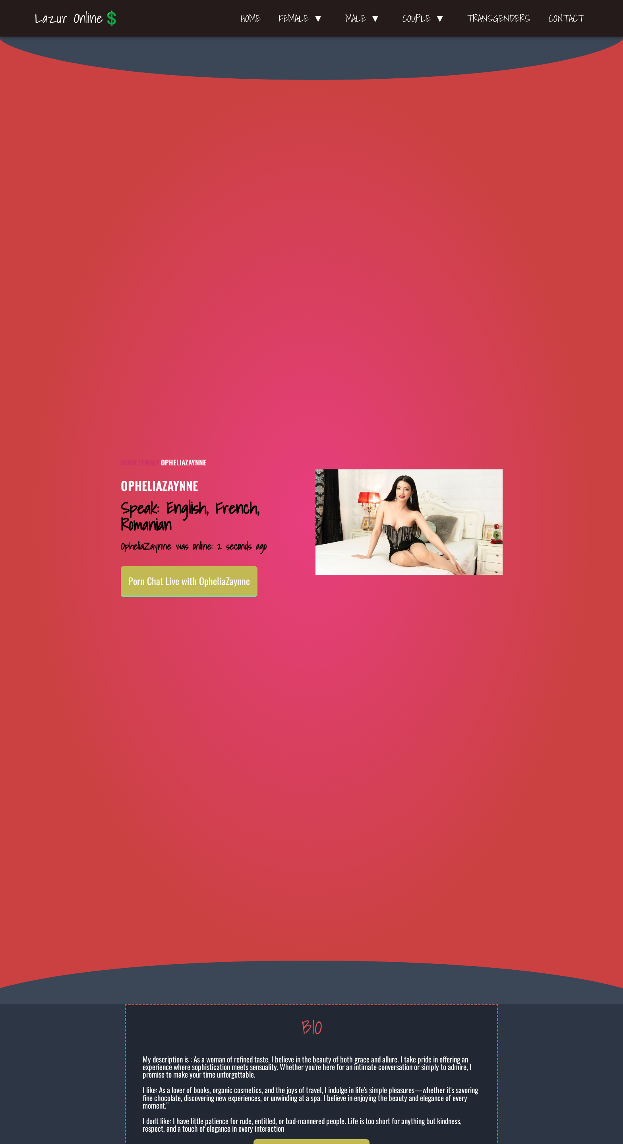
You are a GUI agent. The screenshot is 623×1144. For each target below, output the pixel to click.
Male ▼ (364, 18)
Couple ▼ (425, 18)
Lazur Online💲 (77, 18)
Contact (566, 18)
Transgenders (498, 18)
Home (251, 18)
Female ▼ (303, 18)
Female (149, 462)
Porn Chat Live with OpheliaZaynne (189, 581)
